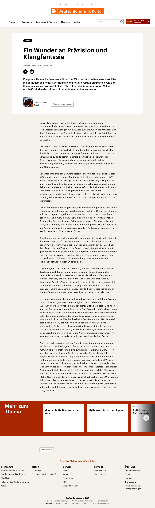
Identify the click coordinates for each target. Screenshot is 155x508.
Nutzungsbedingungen (82, 501)
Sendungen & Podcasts (46, 22)
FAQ (65, 470)
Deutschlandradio (133, 470)
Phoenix (76, 503)
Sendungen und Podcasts (13, 474)
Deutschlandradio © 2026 (77, 498)
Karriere (128, 478)
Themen (12, 22)
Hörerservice (100, 470)
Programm (27, 22)
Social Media (100, 474)
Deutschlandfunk (67, 5)
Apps (65, 474)
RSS (65, 482)
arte (86, 503)
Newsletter (68, 478)
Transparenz (130, 482)
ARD (58, 503)
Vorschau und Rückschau (12, 470)
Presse (128, 474)
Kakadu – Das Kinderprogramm (15, 482)
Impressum (103, 501)
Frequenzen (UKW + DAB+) (44, 474)
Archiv (77, 22)
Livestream (37, 470)
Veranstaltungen (70, 486)
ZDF (66, 503)
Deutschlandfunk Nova (86, 5)
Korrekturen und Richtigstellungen (133, 487)
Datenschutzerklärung (57, 501)
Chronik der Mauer (100, 503)
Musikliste (65, 22)
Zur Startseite (46, 450)
